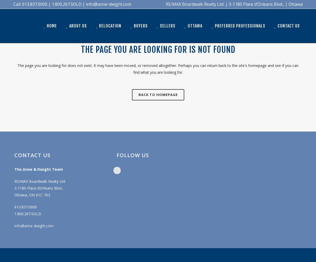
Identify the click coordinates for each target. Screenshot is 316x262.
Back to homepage (158, 94)
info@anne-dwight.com (34, 225)
